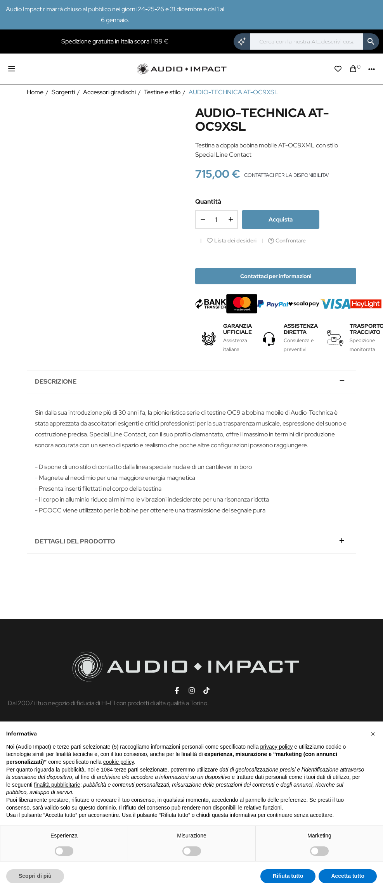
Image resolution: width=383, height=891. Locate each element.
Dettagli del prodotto (75, 541)
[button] (373, 734)
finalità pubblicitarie (57, 785)
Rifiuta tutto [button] (288, 876)
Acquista (281, 219)
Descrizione (55, 381)
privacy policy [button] (276, 747)
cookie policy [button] (118, 762)
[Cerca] (306, 41)
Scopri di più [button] (35, 876)
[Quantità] (216, 219)
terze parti (126, 769)
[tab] (191, 381)
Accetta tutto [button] (347, 876)
